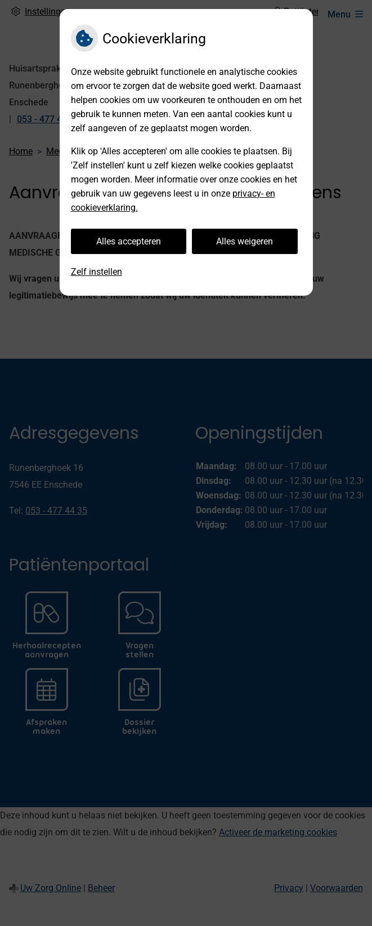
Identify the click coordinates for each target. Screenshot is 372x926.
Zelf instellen (96, 271)
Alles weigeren (244, 241)
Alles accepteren (128, 241)
